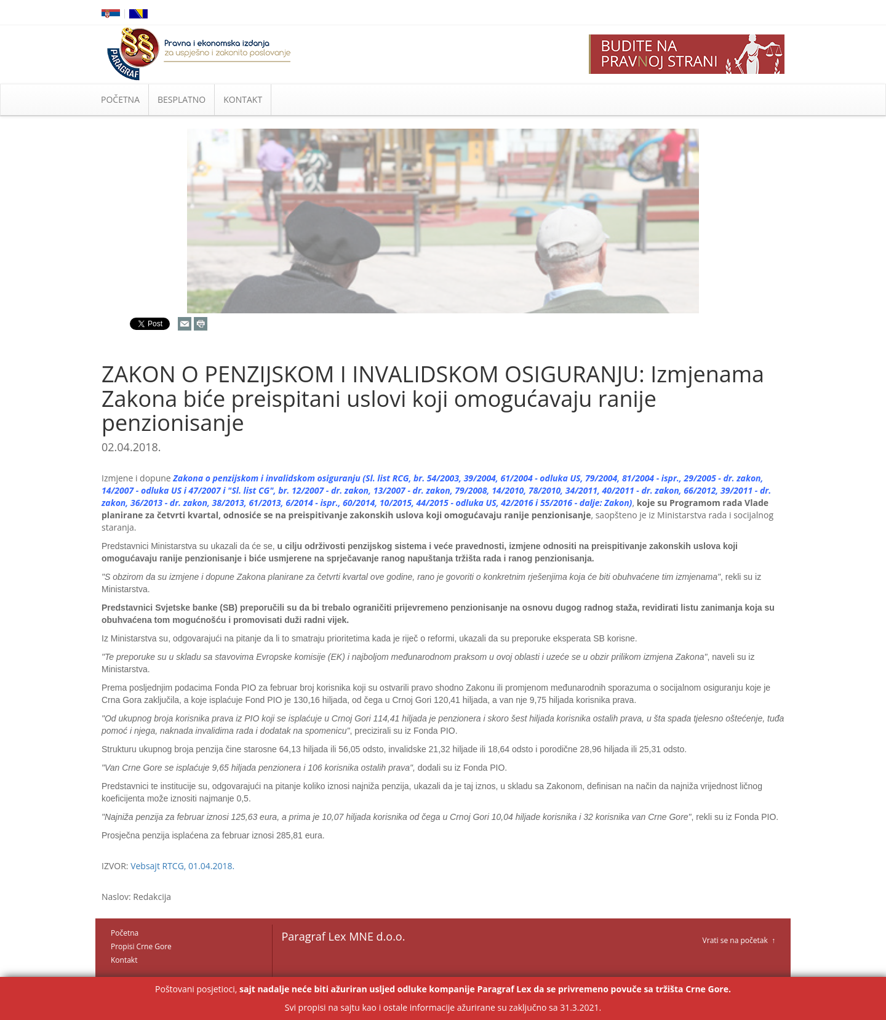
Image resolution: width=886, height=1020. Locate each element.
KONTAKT (242, 99)
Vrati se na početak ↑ (739, 940)
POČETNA (120, 99)
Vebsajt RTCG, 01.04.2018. (182, 866)
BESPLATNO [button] (182, 99)
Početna (124, 933)
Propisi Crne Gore (141, 946)
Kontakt (124, 960)
